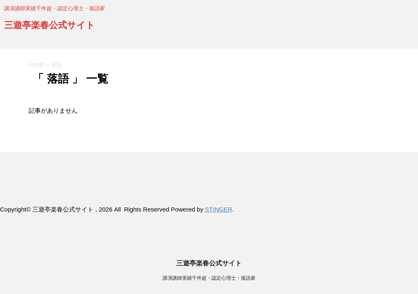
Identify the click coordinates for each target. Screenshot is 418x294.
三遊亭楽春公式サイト (49, 26)
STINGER (218, 209)
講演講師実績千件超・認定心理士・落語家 (209, 189)
